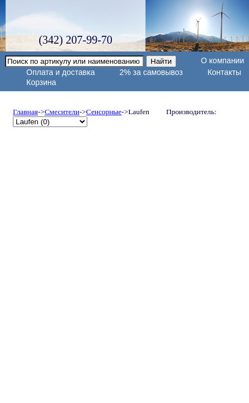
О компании (222, 60)
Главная (25, 111)
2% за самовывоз (150, 72)
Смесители (62, 111)
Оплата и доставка (60, 72)
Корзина (41, 82)
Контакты (224, 72)
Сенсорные (103, 111)
